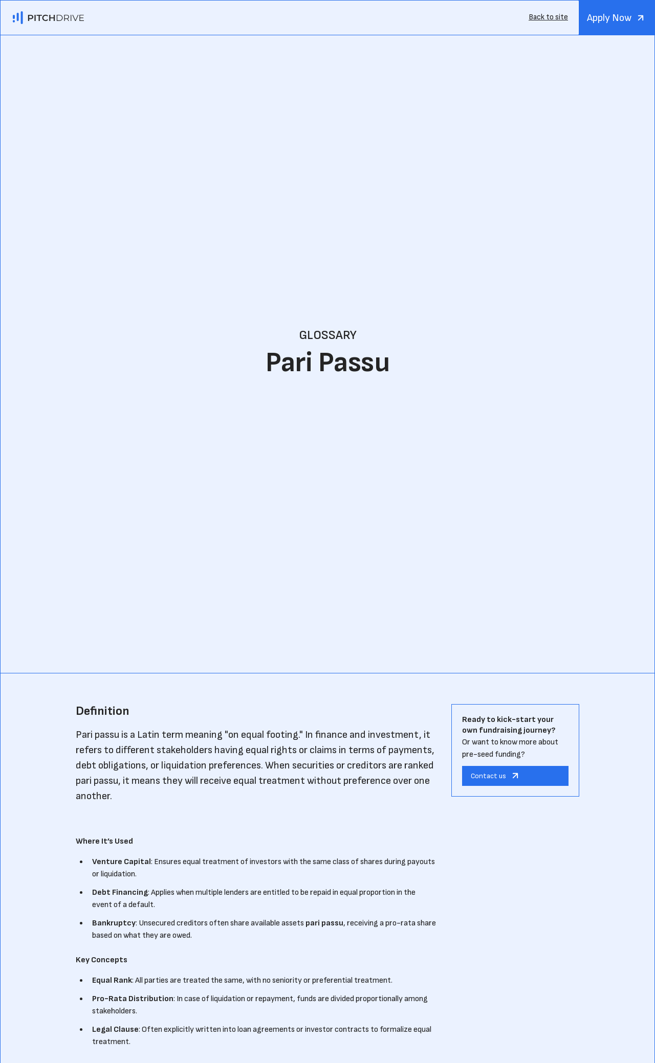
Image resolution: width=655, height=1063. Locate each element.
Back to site (548, 17)
